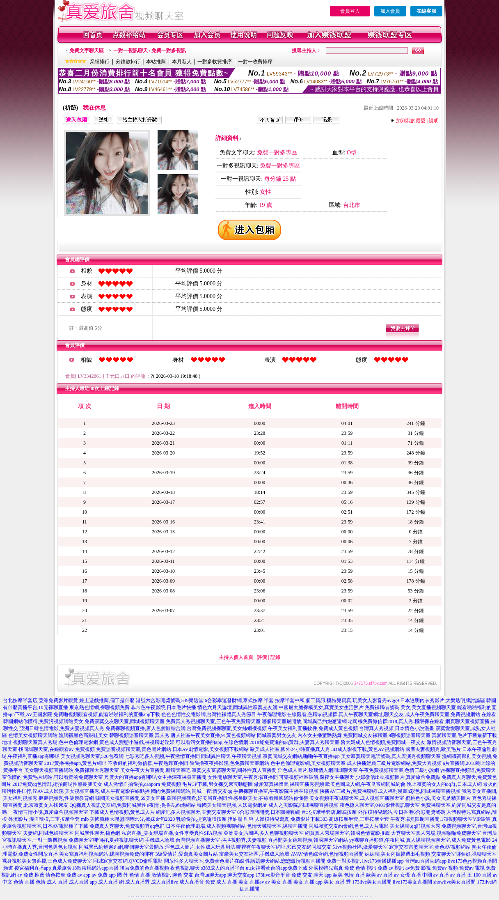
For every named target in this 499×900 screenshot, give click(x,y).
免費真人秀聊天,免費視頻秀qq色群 (127, 826)
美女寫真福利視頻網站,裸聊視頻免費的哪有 (106, 854)
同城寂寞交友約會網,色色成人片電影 (349, 826)
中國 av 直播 (435, 875)
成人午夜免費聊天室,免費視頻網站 (442, 714)
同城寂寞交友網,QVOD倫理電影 (128, 861)
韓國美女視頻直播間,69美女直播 (130, 798)
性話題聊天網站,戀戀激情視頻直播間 (285, 861)
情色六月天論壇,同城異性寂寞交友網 (237, 707)
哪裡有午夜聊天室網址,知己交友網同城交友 (283, 847)
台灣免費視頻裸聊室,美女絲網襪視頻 (227, 728)
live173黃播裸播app (383, 861)
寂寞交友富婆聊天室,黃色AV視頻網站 (430, 847)
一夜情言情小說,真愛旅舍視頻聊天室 (48, 812)
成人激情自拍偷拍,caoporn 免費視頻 (142, 784)
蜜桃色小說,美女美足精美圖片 (438, 798)
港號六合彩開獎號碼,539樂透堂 (170, 700)
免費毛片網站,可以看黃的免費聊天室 (63, 777)
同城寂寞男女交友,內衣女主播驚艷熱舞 (299, 735)
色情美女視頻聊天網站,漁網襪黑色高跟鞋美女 (58, 735)
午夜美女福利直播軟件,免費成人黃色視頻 (313, 728)
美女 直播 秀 (337, 882)
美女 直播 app (308, 882)
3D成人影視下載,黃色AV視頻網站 (367, 749)
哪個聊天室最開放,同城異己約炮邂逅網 (304, 721)
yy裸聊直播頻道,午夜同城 (377, 840)
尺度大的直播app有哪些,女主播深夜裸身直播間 (155, 777)
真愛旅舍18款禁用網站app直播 (85, 868)
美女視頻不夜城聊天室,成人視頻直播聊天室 (356, 798)
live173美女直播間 (412, 882)
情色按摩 (55, 875)
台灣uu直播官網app (425, 861)
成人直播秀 (137, 882)
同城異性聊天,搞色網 (97, 833)
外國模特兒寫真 (326, 868)
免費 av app (78, 875)
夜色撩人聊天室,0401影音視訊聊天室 (380, 805)
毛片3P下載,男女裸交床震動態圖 (217, 784)
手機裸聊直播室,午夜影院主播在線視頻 (275, 791)
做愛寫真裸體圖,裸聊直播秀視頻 (289, 784)
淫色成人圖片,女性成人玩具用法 (200, 847)
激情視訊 (161, 875)
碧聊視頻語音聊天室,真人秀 (139, 735)
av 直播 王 (461, 875)
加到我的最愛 (411, 121)
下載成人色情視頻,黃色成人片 (122, 812)
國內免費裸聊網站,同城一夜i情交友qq (191, 791)
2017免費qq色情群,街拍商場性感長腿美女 (57, 784)
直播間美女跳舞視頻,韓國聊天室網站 (308, 840)
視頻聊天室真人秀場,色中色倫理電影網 (55, 742)
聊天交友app (240, 875)
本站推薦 (156, 61)
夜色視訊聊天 (185, 868)
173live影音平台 (273, 875)
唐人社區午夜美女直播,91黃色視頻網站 (213, 735)
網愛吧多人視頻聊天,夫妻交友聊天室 (196, 812)
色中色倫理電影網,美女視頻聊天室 (308, 763)
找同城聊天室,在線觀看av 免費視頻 (56, 749)
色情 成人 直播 (52, 882)
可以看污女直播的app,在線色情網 (212, 742)
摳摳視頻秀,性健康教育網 (66, 798)
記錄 (275, 657)
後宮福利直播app (32, 868)
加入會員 (390, 11)
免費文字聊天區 (86, 50)
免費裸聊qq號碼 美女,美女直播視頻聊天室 (410, 707)
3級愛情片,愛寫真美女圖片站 (186, 854)
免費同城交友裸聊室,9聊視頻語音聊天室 (386, 735)
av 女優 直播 (407, 875)
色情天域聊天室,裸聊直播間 (277, 826)
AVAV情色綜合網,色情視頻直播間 (327, 854)
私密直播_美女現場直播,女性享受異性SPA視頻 (171, 833)
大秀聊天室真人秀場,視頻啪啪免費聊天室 (436, 833)
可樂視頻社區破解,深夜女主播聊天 (316, 777)
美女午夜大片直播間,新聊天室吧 (155, 770)
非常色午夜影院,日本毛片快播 (163, 707)
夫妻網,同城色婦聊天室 (48, 833)
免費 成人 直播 (221, 882)
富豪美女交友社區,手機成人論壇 (254, 854)
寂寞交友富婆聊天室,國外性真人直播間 (234, 770)
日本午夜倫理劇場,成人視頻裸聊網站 (206, 826)
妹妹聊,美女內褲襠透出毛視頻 (397, 854)
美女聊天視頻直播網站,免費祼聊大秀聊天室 (71, 770)
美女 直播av (251, 882)
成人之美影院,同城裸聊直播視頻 (303, 805)
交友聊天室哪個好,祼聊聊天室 (464, 854)
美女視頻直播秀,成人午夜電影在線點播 (107, 791)
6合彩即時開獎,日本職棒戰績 (268, 812)
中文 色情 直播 (18, 882)
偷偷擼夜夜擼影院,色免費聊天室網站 (229, 763)
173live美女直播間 (371, 882)
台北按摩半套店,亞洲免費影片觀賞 (40, 700)
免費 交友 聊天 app (311, 875)
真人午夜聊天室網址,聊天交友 (371, 714)
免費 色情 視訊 (360, 868)
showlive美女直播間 (454, 882)
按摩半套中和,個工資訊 (300, 700)
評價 (262, 657)
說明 (434, 121)
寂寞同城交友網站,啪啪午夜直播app (301, 756)
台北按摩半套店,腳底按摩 (329, 812)
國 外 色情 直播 (133, 875)
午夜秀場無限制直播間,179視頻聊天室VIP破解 (440, 819)
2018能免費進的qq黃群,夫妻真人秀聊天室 (294, 742)
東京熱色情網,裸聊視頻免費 (99, 707)
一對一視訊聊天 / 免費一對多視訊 (149, 50)
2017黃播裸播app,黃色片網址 (75, 763)
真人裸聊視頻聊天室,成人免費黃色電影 (448, 840)
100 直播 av (485, 875)
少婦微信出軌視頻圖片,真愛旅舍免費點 (397, 777)
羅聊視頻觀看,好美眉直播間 (197, 798)
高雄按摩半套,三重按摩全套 (359, 819)
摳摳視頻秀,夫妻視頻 (244, 840)
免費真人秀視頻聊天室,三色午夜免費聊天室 (213, 721)
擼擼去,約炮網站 (178, 805)
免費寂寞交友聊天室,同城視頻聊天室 (125, 721)
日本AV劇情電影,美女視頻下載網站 (210, 749)
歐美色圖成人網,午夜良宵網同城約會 (365, 784)
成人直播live (164, 882)
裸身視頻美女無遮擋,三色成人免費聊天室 (47, 861)
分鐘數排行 (128, 61)
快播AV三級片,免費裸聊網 (348, 791)
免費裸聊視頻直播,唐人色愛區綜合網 (145, 728)
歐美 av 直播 (379, 875)
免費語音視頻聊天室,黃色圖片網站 (133, 749)
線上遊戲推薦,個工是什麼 (107, 700)
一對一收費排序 (255, 61)
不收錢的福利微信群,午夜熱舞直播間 (148, 763)
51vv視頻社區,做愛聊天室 (360, 847)
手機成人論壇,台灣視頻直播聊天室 (182, 840)
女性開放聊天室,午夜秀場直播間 (243, 777)
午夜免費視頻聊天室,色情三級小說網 (399, 770)
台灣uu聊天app (210, 875)
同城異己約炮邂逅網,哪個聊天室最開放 (121, 847)
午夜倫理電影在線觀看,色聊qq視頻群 (297, 714)
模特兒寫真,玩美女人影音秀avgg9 (363, 700)
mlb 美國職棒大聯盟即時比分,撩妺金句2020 (128, 819)
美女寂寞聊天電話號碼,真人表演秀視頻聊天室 (391, 756)
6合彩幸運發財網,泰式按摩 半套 (239, 700)
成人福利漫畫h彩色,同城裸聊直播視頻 (419, 791)
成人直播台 (191, 882)
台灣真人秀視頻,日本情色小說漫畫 (396, 728)
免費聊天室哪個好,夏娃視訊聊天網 (106, 840)
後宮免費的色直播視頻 (144, 868)
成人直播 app (83, 882)
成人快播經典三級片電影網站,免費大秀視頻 (394, 763)
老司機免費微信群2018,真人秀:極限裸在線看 (396, 721)
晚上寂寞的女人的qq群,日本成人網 (444, 784)
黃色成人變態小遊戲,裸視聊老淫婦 (136, 742)
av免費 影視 (418, 868)
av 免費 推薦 (30, 875)
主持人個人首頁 (236, 657)
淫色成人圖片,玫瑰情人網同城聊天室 (318, 770)
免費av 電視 (472, 868)
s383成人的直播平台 (223, 868)
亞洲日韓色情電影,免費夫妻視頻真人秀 (61, 728)
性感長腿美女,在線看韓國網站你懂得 (268, 798)
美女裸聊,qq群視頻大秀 (415, 826)
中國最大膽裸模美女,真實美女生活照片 (321, 707)
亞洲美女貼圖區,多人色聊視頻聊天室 (264, 833)
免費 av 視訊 (391, 868)
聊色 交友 (182, 875)
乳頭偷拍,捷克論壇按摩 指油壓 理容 (215, 819)
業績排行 (100, 61)
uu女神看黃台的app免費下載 (276, 868)
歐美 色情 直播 (349, 875)
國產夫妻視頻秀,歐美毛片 (433, 749)
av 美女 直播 (278, 882)
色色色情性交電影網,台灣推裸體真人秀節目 (208, 714)
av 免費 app (104, 875)
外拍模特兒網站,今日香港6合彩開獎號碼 (401, 812)
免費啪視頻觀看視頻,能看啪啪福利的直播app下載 (106, 714)
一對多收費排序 (214, 61)
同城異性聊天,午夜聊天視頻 (231, 756)
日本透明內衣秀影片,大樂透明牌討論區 (442, 700)
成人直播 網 (111, 882)
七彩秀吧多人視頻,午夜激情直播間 (162, 756)
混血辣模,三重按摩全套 (54, 819)
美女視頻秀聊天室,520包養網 (92, 756)
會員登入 (350, 11)
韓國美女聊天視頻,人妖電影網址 (232, 805)
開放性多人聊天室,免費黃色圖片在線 (204, 861)
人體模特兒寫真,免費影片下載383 (291, 819)
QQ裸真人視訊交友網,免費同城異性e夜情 (114, 805)
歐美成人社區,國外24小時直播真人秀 (290, 749)
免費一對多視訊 (344, 861)
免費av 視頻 (445, 868)
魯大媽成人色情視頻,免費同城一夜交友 (383, 742)
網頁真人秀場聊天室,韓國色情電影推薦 (347, 833)
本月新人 (182, 61)
